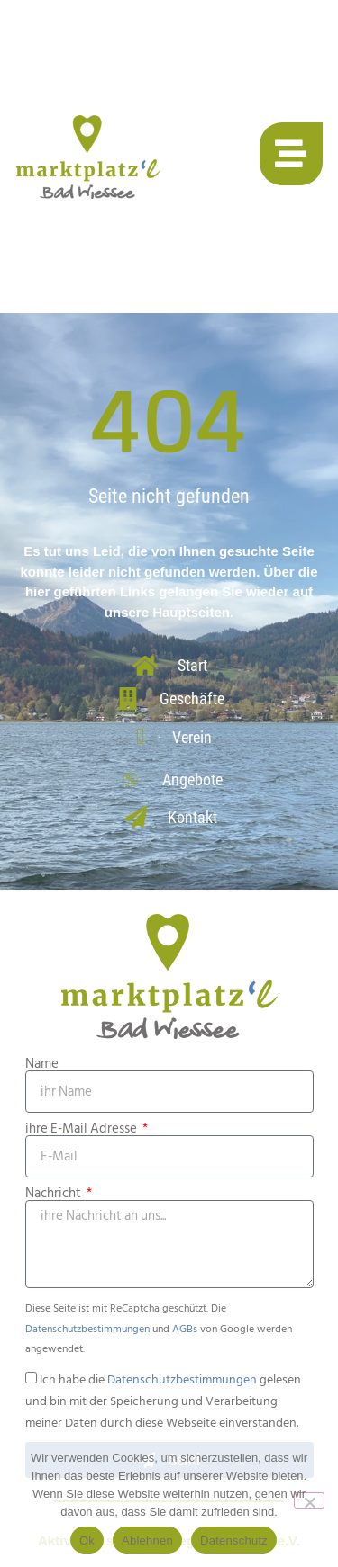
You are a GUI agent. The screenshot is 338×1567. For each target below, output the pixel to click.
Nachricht (54, 1193)
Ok (87, 1540)
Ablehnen (147, 1540)
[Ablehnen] (309, 1500)
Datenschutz (234, 1540)
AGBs (184, 1329)
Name (42, 1063)
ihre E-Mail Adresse (82, 1128)
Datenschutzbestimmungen (87, 1329)
